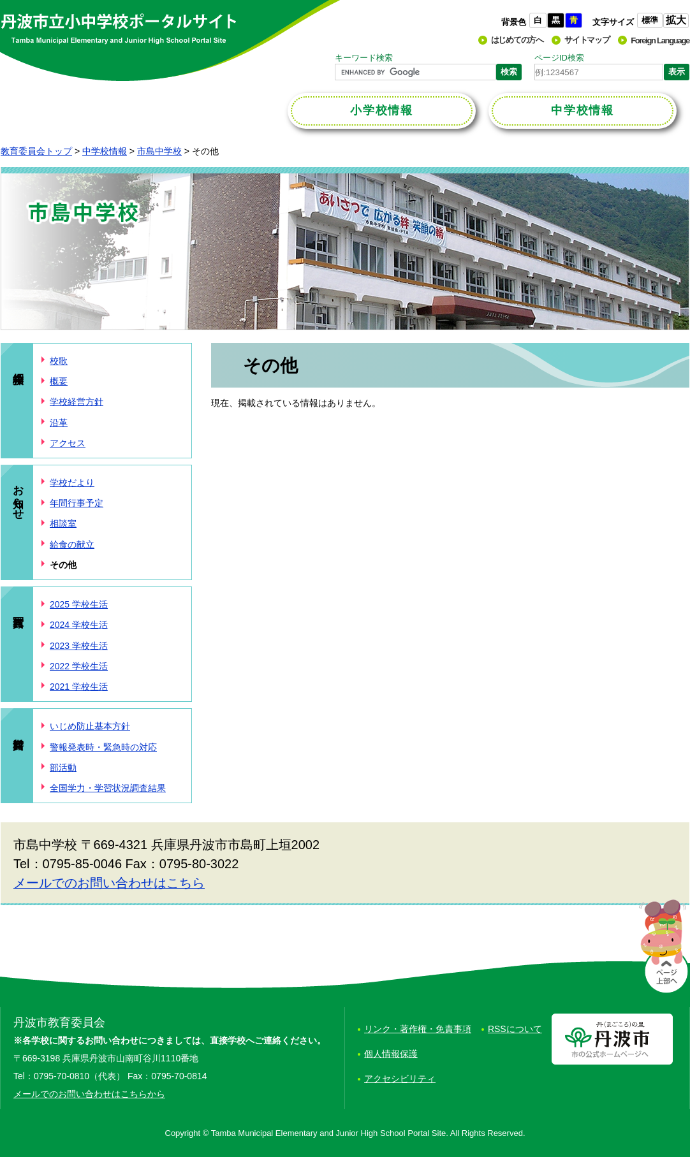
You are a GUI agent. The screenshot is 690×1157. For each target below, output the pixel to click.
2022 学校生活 (79, 666)
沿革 (59, 423)
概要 (59, 381)
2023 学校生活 (79, 646)
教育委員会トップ (36, 151)
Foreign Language (660, 40)
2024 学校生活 (79, 625)
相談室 (63, 523)
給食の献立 (72, 544)
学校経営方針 (76, 402)
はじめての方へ (517, 40)
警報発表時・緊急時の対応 (103, 747)
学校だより (72, 482)
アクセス (67, 443)
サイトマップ (586, 40)
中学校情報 (104, 151)
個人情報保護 (391, 1054)
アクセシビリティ (400, 1078)
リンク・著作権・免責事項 (417, 1029)
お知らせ (18, 495)
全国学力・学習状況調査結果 (108, 788)
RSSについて (515, 1029)
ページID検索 (559, 57)
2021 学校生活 (79, 686)
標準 (650, 20)
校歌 (59, 361)
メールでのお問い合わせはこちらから (89, 1094)
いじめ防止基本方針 (90, 726)
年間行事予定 (76, 503)
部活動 (63, 767)
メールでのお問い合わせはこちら (109, 883)
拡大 (676, 20)
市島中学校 (159, 151)
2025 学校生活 (79, 604)
